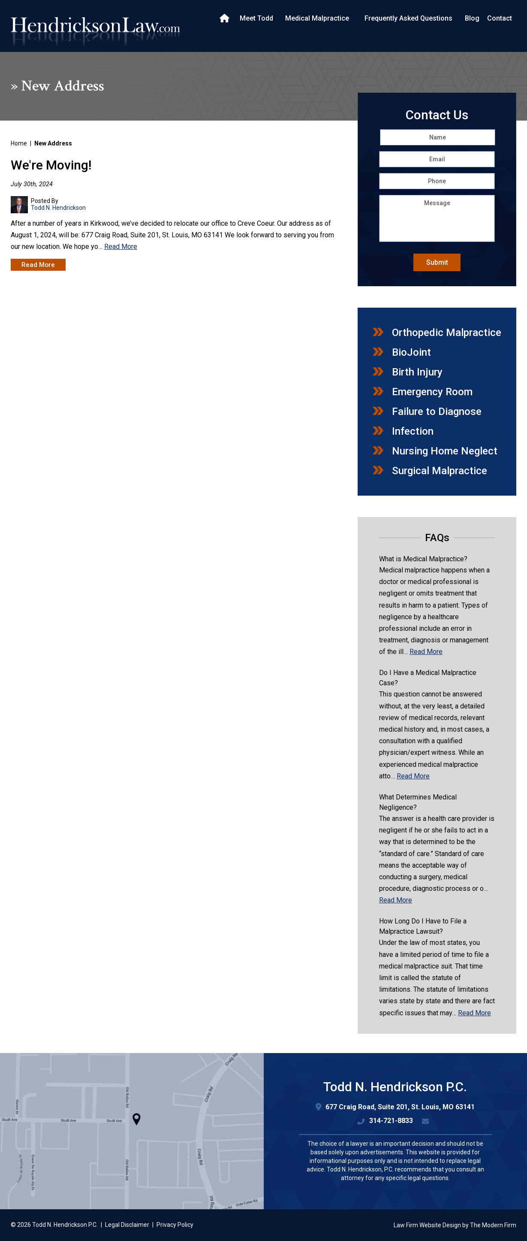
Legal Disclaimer (127, 1224)
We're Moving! (51, 165)
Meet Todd (256, 18)
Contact (499, 18)
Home (225, 18)
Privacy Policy (175, 1224)
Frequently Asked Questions (408, 18)
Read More (120, 246)
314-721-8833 (391, 1121)
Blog (472, 18)
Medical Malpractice (317, 18)
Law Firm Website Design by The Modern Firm (455, 1225)
